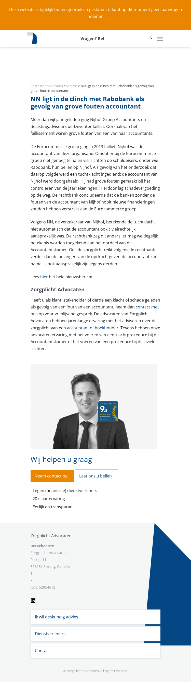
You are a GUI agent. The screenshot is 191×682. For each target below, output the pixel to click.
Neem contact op (51, 476)
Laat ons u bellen (95, 476)
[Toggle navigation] (159, 38)
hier (44, 277)
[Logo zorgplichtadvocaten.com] (32, 38)
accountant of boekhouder (92, 328)
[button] (150, 38)
